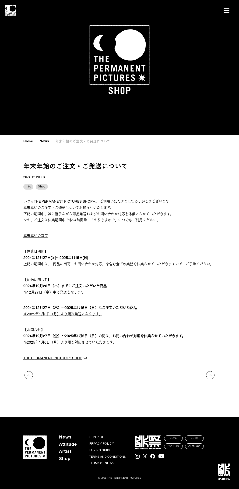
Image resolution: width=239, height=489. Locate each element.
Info (28, 186)
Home (28, 141)
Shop (41, 186)
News (44, 141)
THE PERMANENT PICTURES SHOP (52, 358)
